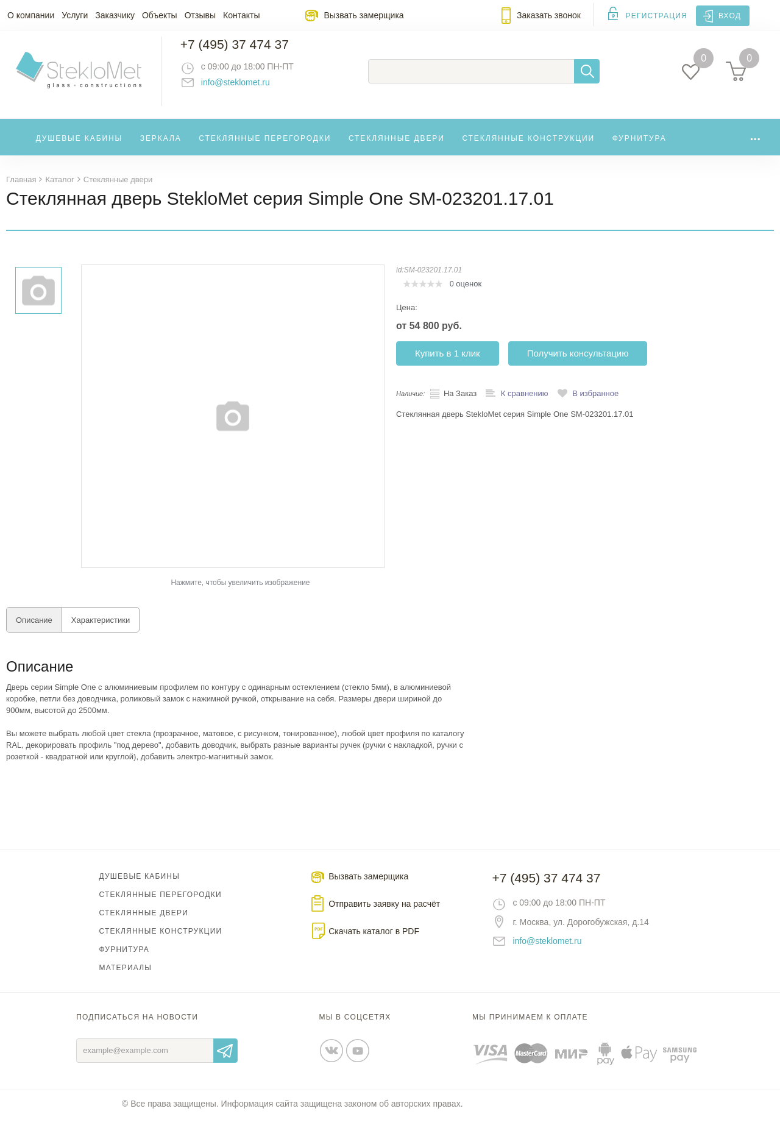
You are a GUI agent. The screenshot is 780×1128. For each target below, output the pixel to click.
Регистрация (656, 16)
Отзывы (200, 15)
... (755, 146)
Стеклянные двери (397, 148)
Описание (34, 630)
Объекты (159, 15)
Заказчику (115, 15)
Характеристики (100, 630)
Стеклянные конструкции (528, 148)
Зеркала (161, 148)
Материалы (125, 978)
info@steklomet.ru (247, 88)
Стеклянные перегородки (265, 148)
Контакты (241, 15)
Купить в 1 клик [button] (447, 363)
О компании (30, 15)
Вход (729, 16)
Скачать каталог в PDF (373, 941)
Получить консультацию (578, 363)
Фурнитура (639, 148)
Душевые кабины (79, 148)
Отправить (225, 1061)
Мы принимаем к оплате (530, 1027)
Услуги (75, 15)
